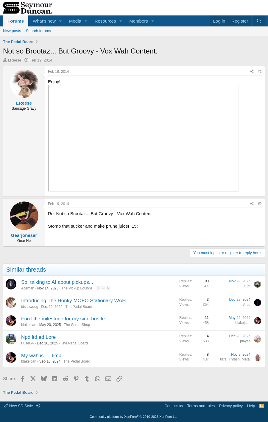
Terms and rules (201, 406)
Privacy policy (231, 406)
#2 (260, 204)
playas (245, 341)
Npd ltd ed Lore (38, 337)
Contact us (173, 406)
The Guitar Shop (77, 325)
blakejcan (28, 325)
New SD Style (19, 406)
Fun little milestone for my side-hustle (63, 319)
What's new (44, 20)
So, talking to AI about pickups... (57, 282)
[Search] (259, 20)
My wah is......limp (41, 355)
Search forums (38, 31)
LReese (14, 60)
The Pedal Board (79, 307)
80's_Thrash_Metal (235, 359)
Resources (105, 20)
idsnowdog (29, 307)
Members (138, 20)
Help (251, 406)
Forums (15, 20)
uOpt (246, 286)
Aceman (27, 288)
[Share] (252, 71)
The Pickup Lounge (76, 288)
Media (75, 20)
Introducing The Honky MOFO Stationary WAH (73, 300)
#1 (260, 72)
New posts (12, 31)
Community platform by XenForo (134, 416)
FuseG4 (27, 343)
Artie (246, 305)
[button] (60, 20)
